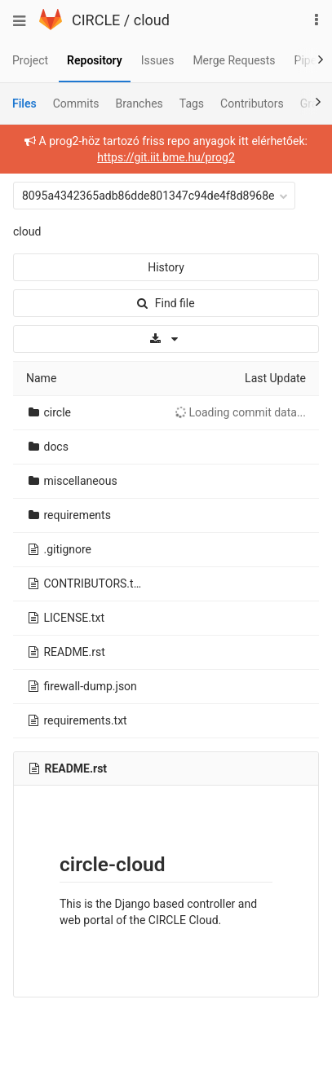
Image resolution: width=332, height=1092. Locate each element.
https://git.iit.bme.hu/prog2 (166, 157)
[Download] (166, 339)
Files (24, 103)
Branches (139, 103)
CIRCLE (96, 20)
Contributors (252, 103)
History (166, 267)
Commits (76, 103)
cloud (152, 20)
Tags (191, 103)
